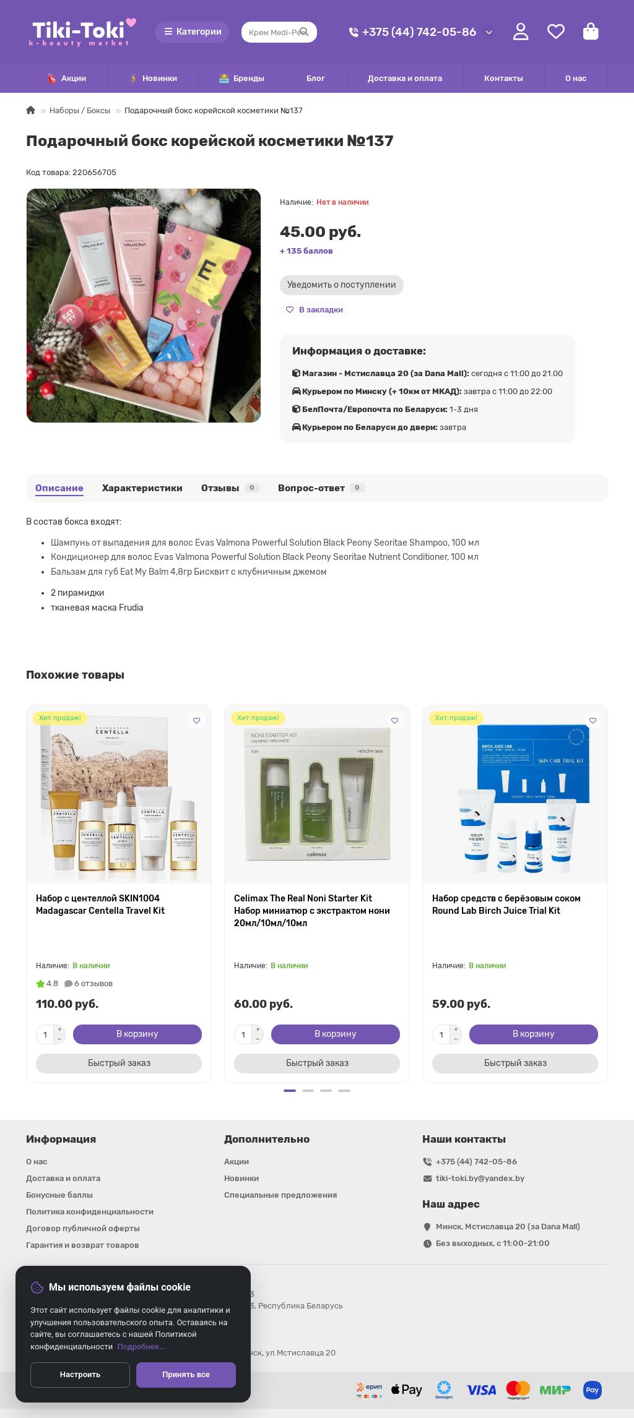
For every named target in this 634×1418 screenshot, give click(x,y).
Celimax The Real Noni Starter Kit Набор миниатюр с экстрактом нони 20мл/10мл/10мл (312, 911)
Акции (66, 79)
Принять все (186, 1374)
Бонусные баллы (59, 1195)
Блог (315, 78)
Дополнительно (267, 1139)
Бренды (241, 79)
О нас (575, 78)
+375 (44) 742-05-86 (410, 32)
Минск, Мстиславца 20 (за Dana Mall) (508, 1226)
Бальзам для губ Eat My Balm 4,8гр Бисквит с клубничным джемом (189, 572)
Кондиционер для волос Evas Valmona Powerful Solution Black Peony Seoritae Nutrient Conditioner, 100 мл (265, 557)
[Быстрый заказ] (119, 1063)
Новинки (152, 79)
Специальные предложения (280, 1195)
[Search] (279, 32)
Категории (192, 32)
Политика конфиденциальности (90, 1211)
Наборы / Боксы (80, 110)
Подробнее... (142, 1346)
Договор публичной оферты (83, 1228)
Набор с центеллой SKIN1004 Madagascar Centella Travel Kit (100, 904)
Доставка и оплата (405, 78)
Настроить (80, 1374)
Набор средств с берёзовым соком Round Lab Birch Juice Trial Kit (506, 904)
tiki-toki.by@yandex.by (480, 1178)
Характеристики (142, 488)
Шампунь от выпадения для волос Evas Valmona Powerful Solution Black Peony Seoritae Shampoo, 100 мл (265, 543)
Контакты (503, 78)
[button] (289, 1090)
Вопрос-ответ (321, 488)
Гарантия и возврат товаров (82, 1245)
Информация (61, 1139)
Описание (59, 488)
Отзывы (230, 488)
